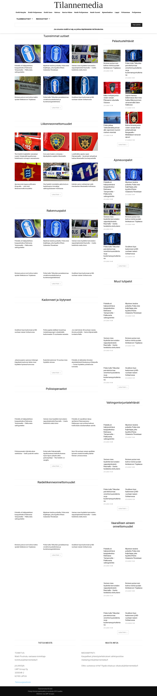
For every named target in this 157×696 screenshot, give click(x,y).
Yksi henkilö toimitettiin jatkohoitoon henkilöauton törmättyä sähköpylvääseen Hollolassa (55, 186)
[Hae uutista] (136, 25)
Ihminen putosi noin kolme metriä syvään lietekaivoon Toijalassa (112, 65)
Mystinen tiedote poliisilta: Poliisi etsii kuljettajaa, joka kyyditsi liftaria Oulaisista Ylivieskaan (56, 68)
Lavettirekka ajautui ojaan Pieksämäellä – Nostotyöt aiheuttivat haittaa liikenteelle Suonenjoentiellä (84, 156)
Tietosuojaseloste (23, 682)
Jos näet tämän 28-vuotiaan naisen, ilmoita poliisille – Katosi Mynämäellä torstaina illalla (84, 332)
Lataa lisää (56, 108)
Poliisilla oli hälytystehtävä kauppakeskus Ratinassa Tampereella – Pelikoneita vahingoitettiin (109, 189)
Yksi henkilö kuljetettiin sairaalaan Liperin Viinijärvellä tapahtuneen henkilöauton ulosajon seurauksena (27, 156)
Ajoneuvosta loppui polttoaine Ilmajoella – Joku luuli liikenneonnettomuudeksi (25, 186)
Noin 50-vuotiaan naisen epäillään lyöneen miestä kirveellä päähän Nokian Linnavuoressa (83, 453)
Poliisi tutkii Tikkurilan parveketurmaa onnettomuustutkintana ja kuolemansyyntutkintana (56, 99)
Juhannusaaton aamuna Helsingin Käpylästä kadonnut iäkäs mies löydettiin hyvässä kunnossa (26, 362)
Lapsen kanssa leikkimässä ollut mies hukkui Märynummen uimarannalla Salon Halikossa (133, 100)
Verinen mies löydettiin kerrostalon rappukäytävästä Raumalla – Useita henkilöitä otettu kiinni (84, 68)
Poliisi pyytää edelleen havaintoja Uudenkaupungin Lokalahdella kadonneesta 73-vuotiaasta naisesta (55, 332)
